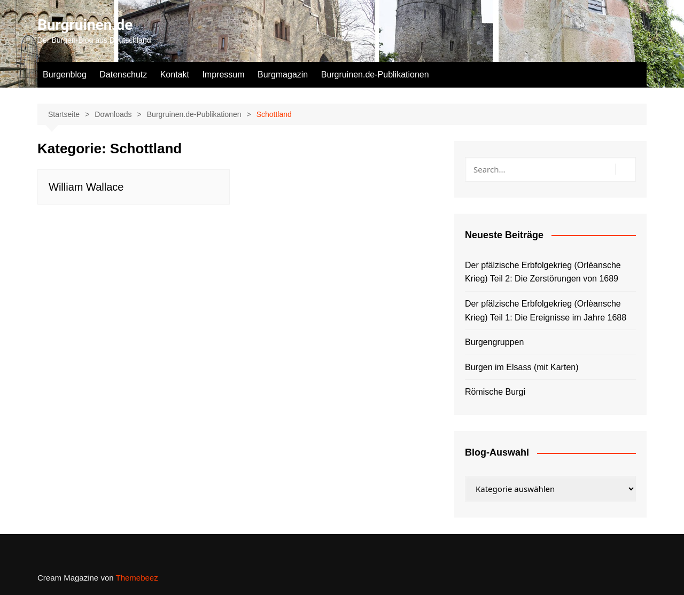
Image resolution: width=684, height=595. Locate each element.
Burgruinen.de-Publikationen (375, 74)
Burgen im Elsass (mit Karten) (522, 367)
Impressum (223, 74)
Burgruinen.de (85, 25)
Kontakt (174, 74)
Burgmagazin (283, 74)
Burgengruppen (494, 342)
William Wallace (86, 187)
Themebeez (136, 577)
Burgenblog (65, 74)
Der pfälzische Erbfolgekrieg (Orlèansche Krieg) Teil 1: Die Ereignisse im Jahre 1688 (545, 310)
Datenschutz (123, 74)
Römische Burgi (495, 391)
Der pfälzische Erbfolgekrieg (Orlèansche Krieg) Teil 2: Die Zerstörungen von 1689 (543, 272)
